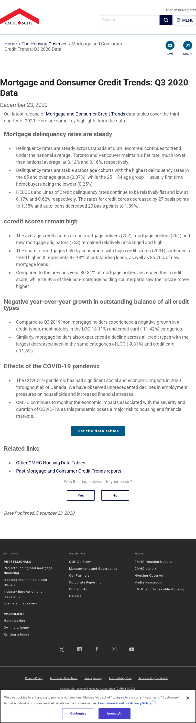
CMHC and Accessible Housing (159, 589)
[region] (98, 706)
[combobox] (129, 20)
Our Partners (79, 575)
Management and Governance (93, 568)
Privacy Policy (34, 678)
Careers (75, 596)
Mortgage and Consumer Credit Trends (85, 114)
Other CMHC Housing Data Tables (50, 462)
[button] (166, 20)
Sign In (172, 10)
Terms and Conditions (64, 678)
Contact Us (78, 589)
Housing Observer (149, 575)
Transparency (93, 678)
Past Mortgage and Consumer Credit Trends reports (68, 471)
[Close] (187, 698)
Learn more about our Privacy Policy (127, 703)
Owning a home (16, 627)
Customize (78, 713)
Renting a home (16, 634)
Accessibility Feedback (153, 678)
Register (189, 10)
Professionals (17, 562)
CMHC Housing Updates (154, 562)
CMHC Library (146, 568)
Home (10, 43)
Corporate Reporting (85, 582)
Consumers (14, 614)
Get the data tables (98, 431)
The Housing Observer (44, 43)
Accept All (114, 713)
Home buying (14, 621)
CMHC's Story (80, 562)
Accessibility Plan (120, 678)
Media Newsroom (148, 582)
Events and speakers (20, 603)
